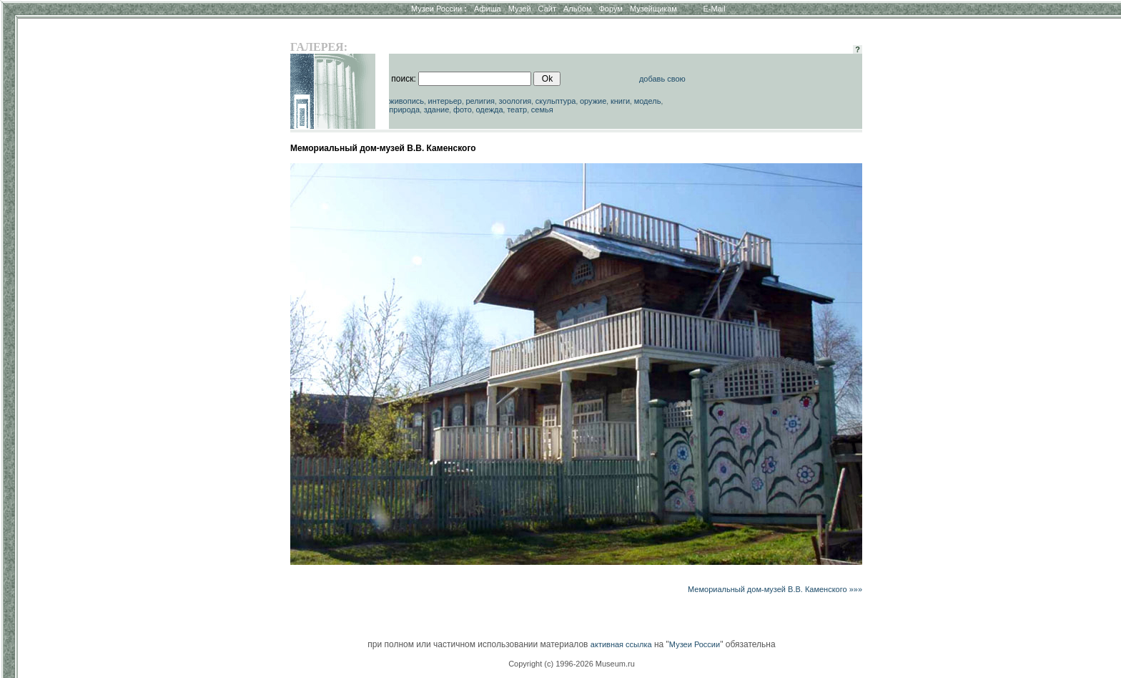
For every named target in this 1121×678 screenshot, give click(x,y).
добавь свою (662, 78)
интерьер (445, 101)
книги (620, 101)
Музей (519, 8)
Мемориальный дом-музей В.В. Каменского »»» (775, 589)
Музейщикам (653, 8)
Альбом (577, 8)
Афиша (487, 8)
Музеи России (439, 8)
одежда (489, 109)
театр (517, 109)
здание (437, 109)
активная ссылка (621, 644)
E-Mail (714, 8)
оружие (593, 101)
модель (647, 101)
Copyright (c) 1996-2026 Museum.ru (571, 663)
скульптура (555, 101)
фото (462, 109)
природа (404, 109)
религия (480, 101)
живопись (406, 101)
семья (542, 109)
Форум (610, 8)
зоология (515, 101)
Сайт (547, 8)
